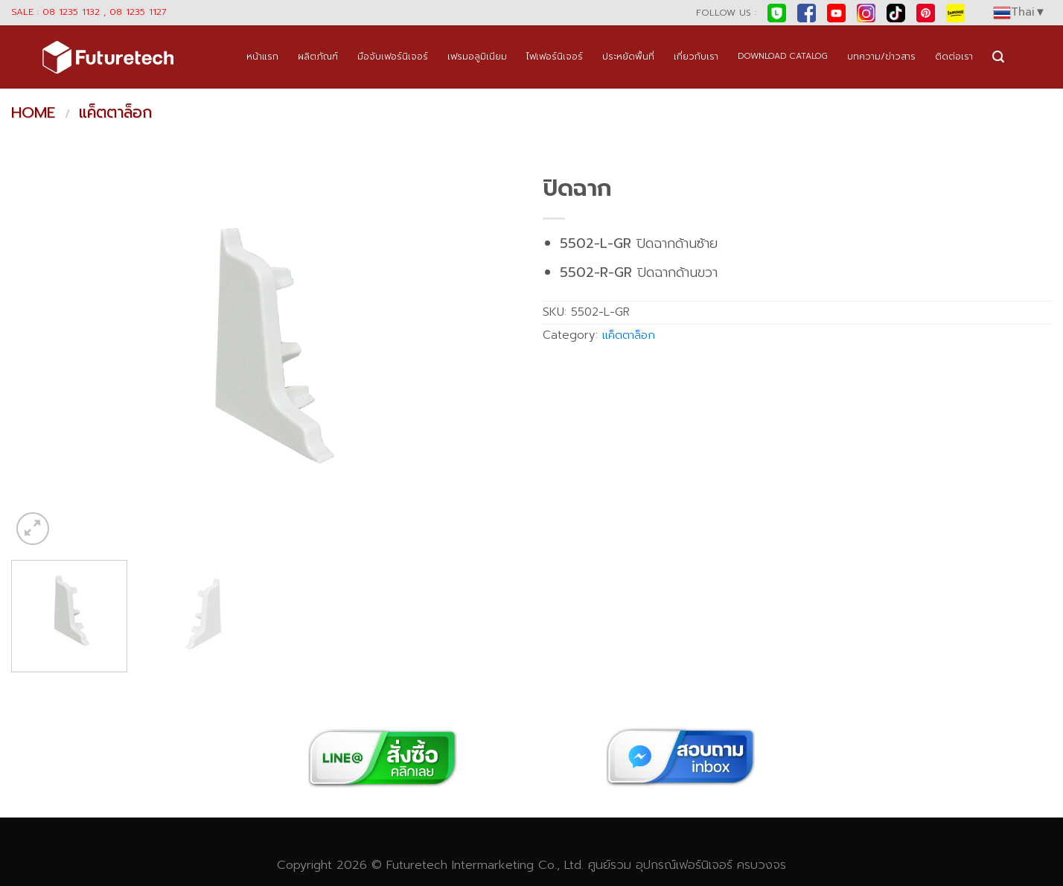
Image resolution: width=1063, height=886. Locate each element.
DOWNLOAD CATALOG (783, 56)
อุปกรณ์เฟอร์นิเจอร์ (684, 864)
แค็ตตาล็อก (115, 112)
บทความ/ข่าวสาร (881, 56)
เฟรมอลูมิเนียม (477, 56)
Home (33, 112)
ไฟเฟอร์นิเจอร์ (554, 56)
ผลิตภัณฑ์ (318, 56)
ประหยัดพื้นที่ (628, 56)
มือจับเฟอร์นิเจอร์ (392, 56)
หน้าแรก (262, 56)
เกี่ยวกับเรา (696, 56)
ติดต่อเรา (954, 56)
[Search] (998, 56)
